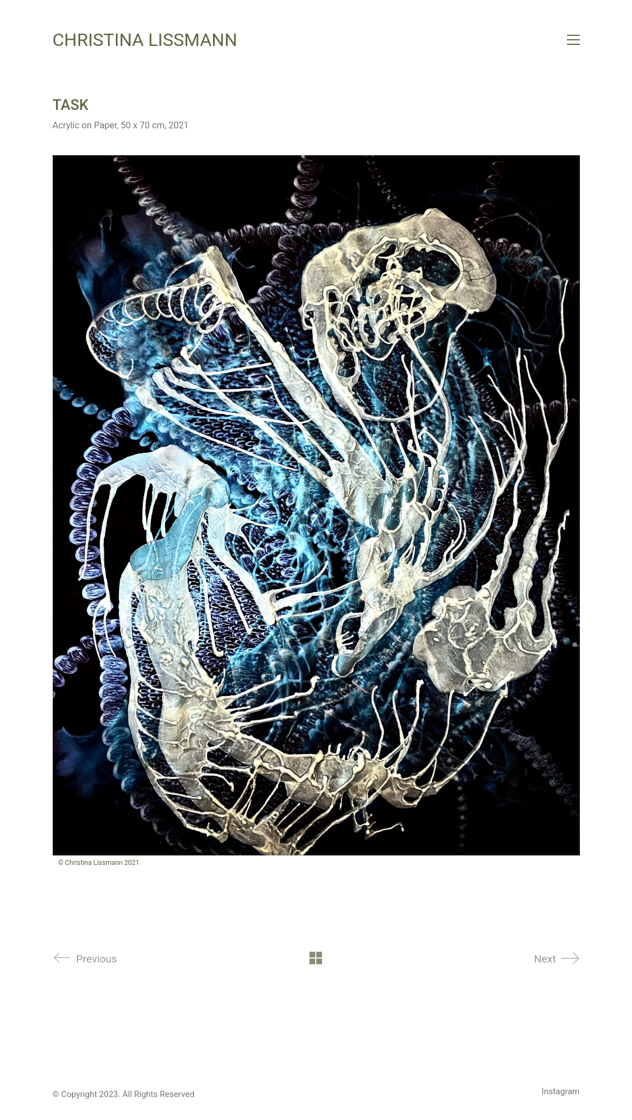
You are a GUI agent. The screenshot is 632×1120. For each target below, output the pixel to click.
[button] (573, 40)
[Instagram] (561, 1092)
